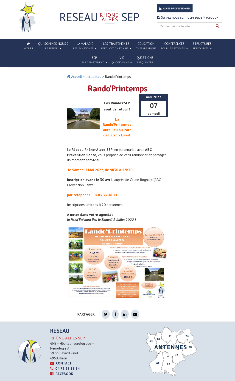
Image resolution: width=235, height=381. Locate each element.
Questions (145, 60)
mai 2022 (153, 97)
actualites (93, 76)
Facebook (61, 373)
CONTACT (61, 363)
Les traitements (116, 46)
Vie (122, 60)
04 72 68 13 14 (65, 368)
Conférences (174, 46)
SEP (94, 60)
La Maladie (85, 46)
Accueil (74, 76)
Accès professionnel (177, 8)
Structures (202, 46)
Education (146, 46)
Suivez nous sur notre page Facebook (187, 17)
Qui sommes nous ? (53, 46)
